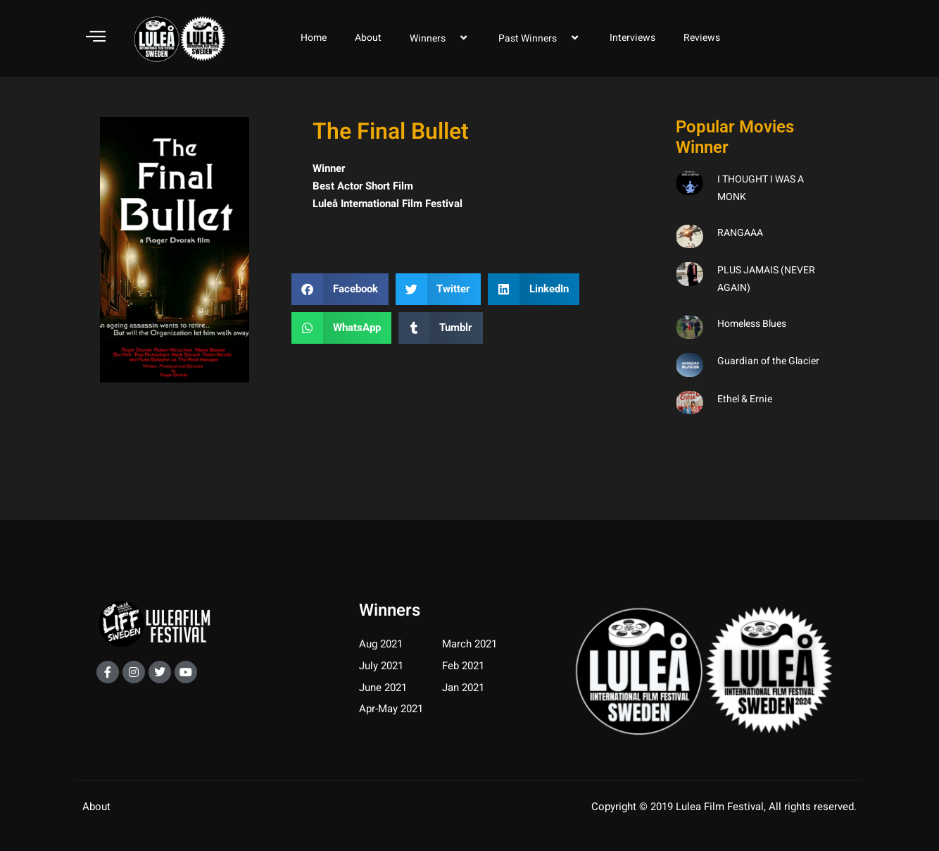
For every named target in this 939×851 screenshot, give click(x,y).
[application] (451, 38)
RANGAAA (740, 232)
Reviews (701, 37)
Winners (440, 38)
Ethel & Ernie (744, 399)
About (368, 37)
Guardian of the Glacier (768, 361)
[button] (340, 289)
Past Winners (539, 38)
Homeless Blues (751, 323)
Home (314, 37)
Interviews (632, 37)
